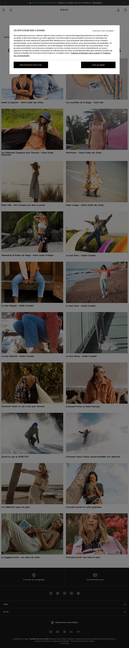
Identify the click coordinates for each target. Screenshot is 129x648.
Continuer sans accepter (103, 31)
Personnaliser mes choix (31, 65)
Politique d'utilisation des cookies (85, 53)
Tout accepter (98, 65)
